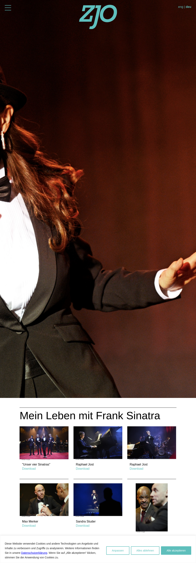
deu (188, 6)
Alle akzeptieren (176, 550)
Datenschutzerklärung (34, 552)
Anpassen (118, 550)
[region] (98, 549)
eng (180, 6)
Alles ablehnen (145, 550)
